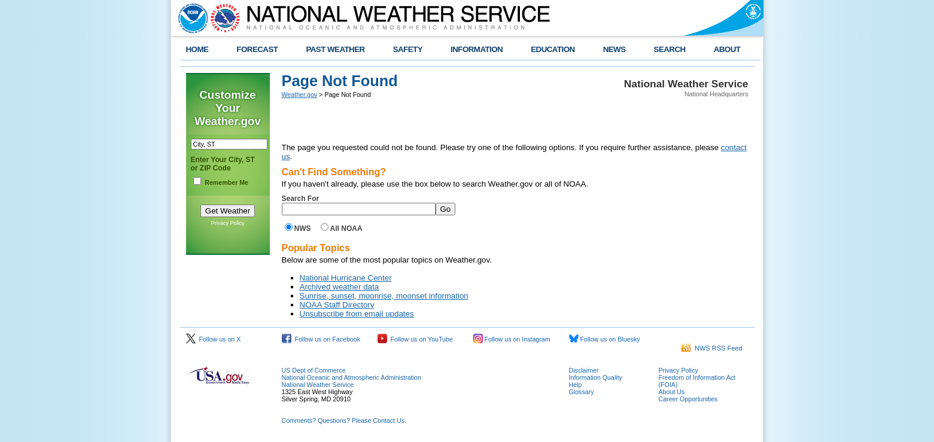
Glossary (581, 391)
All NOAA (346, 228)
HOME (197, 49)
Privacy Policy (227, 223)
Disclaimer (584, 370)
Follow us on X (213, 339)
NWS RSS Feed (712, 348)
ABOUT (727, 49)
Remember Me (226, 182)
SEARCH (670, 49)
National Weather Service (318, 384)
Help (575, 384)
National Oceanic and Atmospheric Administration (351, 377)
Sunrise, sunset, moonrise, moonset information (384, 295)
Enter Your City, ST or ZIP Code (223, 164)
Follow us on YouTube (415, 339)
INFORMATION (477, 49)
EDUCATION (552, 49)
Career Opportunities (688, 399)
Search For (301, 198)
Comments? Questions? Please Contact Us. (344, 420)
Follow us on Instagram (511, 339)
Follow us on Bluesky (604, 339)
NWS (302, 228)
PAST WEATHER (335, 49)
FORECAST (257, 49)
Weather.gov (300, 94)
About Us (672, 391)
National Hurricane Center (346, 277)
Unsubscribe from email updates (357, 313)
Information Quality (595, 377)
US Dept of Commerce (314, 370)
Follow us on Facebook (321, 339)
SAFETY (407, 49)
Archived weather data (339, 286)
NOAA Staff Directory (337, 304)
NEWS (614, 49)
